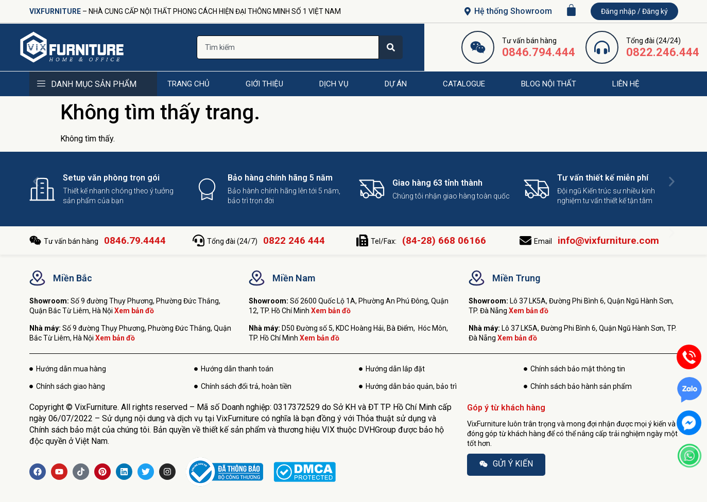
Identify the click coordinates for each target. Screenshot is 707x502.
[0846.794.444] (477, 47)
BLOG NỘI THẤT (548, 83)
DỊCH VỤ (334, 83)
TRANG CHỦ (188, 83)
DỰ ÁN (396, 83)
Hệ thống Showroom (513, 11)
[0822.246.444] (601, 47)
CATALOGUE (464, 83)
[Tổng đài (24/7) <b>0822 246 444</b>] (198, 240)
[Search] (391, 47)
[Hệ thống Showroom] (467, 11)
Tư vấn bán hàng (105, 241)
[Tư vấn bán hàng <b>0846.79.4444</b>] (35, 240)
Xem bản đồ (134, 311)
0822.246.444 (662, 52)
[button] (35, 181)
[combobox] (288, 47)
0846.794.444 (538, 52)
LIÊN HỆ (626, 83)
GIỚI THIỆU (264, 83)
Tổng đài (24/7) (266, 241)
